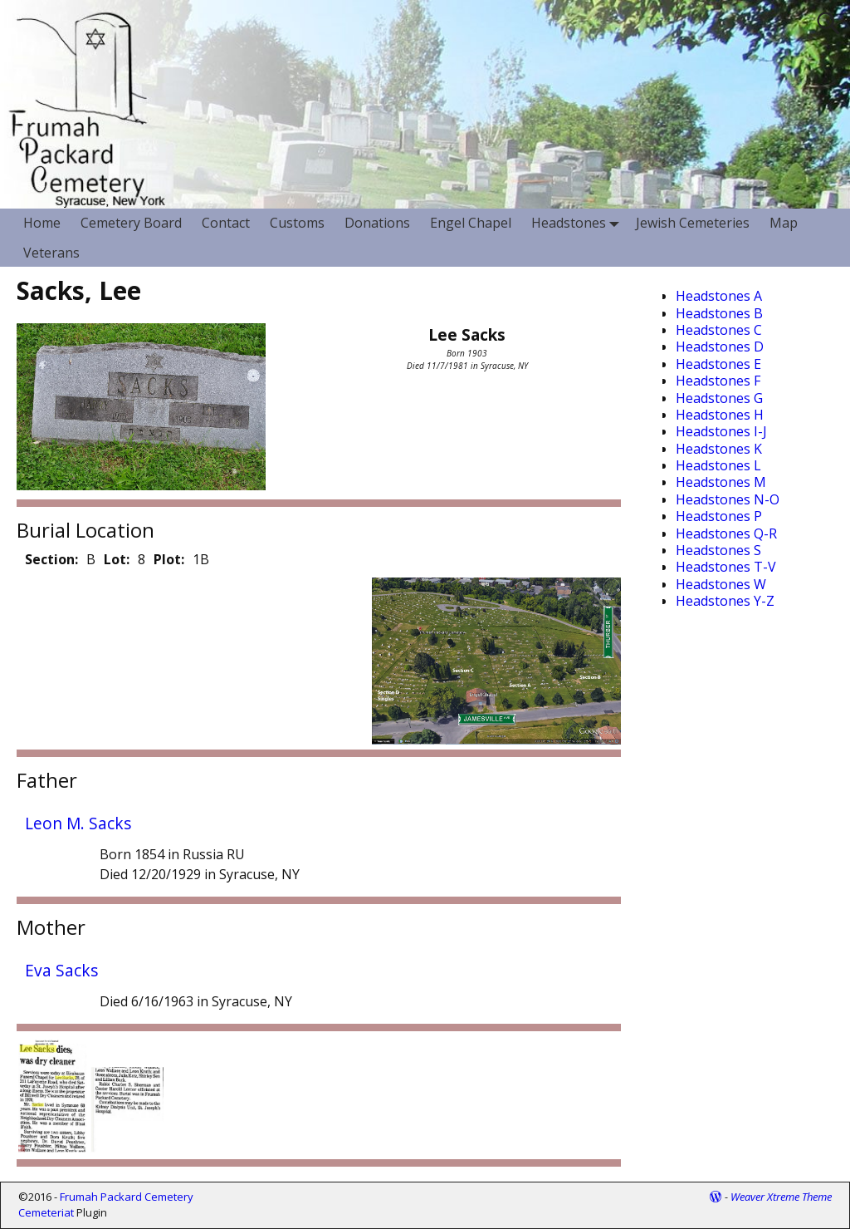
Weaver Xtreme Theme (781, 1196)
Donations (377, 223)
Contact (226, 223)
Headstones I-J (721, 431)
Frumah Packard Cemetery (126, 1196)
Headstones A (719, 296)
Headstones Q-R (726, 533)
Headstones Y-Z (725, 601)
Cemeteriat (46, 1212)
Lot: (116, 559)
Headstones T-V (726, 567)
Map (783, 223)
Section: (51, 559)
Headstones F (718, 380)
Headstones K (719, 449)
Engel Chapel (470, 223)
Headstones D (720, 346)
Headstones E (718, 364)
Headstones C (719, 330)
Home (42, 223)
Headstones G (719, 398)
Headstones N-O (727, 499)
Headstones (578, 223)
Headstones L (718, 465)
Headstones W (721, 584)
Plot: (169, 559)
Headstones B (719, 313)
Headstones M (721, 482)
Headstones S (718, 550)
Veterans (51, 252)
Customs (297, 223)
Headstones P (719, 516)
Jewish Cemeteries (693, 223)
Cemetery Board (131, 223)
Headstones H (720, 415)
